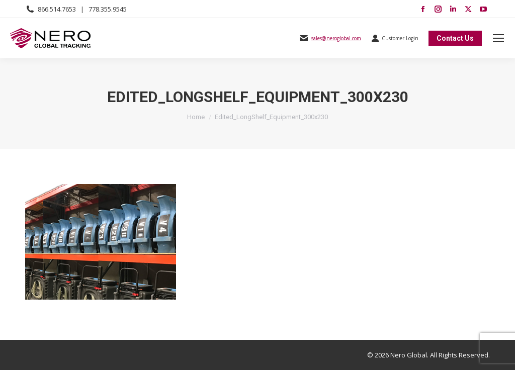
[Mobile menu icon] (498, 38)
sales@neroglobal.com (336, 38)
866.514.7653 (57, 9)
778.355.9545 (108, 9)
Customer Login (394, 38)
